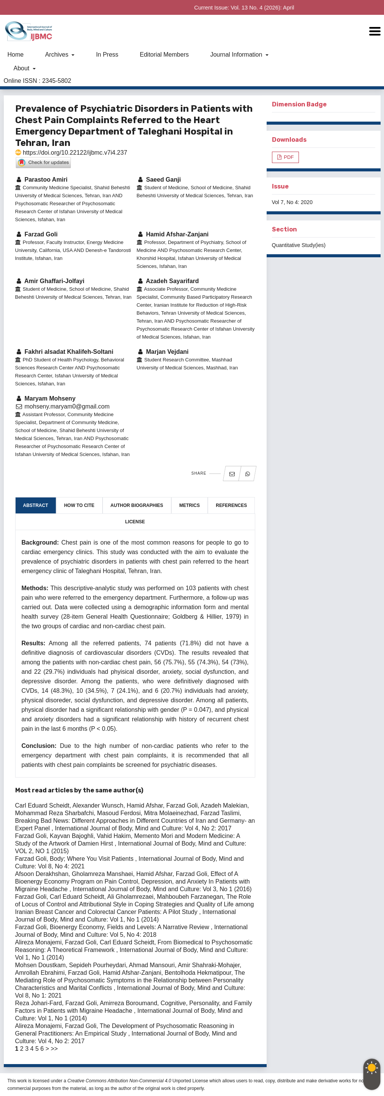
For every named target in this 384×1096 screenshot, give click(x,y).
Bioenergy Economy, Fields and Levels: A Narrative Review (130, 927)
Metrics (189, 505)
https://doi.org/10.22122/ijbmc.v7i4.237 (71, 152)
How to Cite (79, 505)
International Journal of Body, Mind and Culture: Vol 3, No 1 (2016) (162, 889)
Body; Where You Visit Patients (92, 858)
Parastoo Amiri (41, 179)
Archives (57, 54)
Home (16, 54)
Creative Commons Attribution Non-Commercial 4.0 (119, 1080)
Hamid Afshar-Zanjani (173, 234)
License (135, 521)
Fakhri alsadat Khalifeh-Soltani (64, 351)
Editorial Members (164, 54)
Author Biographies (137, 505)
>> (54, 1048)
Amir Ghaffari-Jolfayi (50, 281)
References (231, 505)
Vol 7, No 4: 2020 (292, 202)
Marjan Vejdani (163, 351)
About (22, 68)
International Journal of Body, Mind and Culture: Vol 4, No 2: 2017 (143, 828)
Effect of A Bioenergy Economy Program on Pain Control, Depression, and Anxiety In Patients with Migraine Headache (132, 881)
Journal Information (237, 54)
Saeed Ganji (159, 179)
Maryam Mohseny (45, 398)
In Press (107, 54)
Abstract (35, 505)
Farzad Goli (36, 234)
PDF (288, 157)
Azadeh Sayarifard (168, 281)
